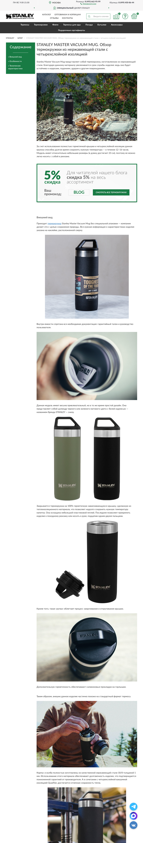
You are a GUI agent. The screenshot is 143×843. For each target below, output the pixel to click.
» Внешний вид (15, 57)
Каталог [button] (46, 15)
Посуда (89, 25)
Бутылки (101, 25)
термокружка (54, 223)
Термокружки (41, 25)
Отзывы (54, 18)
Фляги (55, 25)
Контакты (67, 18)
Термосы (25, 25)
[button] (88, 3)
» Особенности (15, 61)
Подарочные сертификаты (71, 30)
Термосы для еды (72, 25)
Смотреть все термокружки (111, 193)
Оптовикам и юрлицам (67, 15)
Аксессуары (117, 25)
